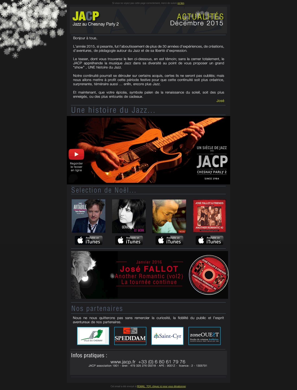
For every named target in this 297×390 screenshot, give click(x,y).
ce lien (181, 3)
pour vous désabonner (174, 386)
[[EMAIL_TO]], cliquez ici (150, 386)
